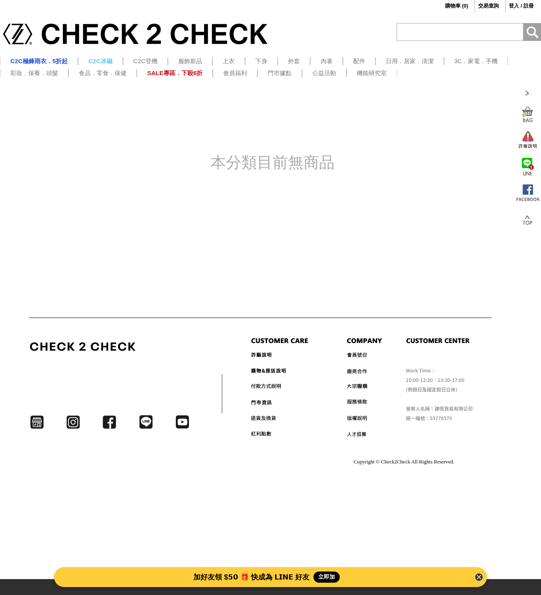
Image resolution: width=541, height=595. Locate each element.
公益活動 (324, 73)
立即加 (326, 577)
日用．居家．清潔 (410, 61)
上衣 (229, 61)
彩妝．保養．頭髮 (34, 73)
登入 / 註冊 (521, 6)
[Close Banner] (479, 577)
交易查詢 (488, 6)
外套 (294, 61)
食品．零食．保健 (102, 73)
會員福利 (235, 73)
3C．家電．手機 (476, 61)
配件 (359, 61)
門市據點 (280, 73)
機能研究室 (372, 73)
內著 (327, 61)
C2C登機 (145, 61)
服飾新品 (190, 61)
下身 (261, 61)
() (451, 6)
